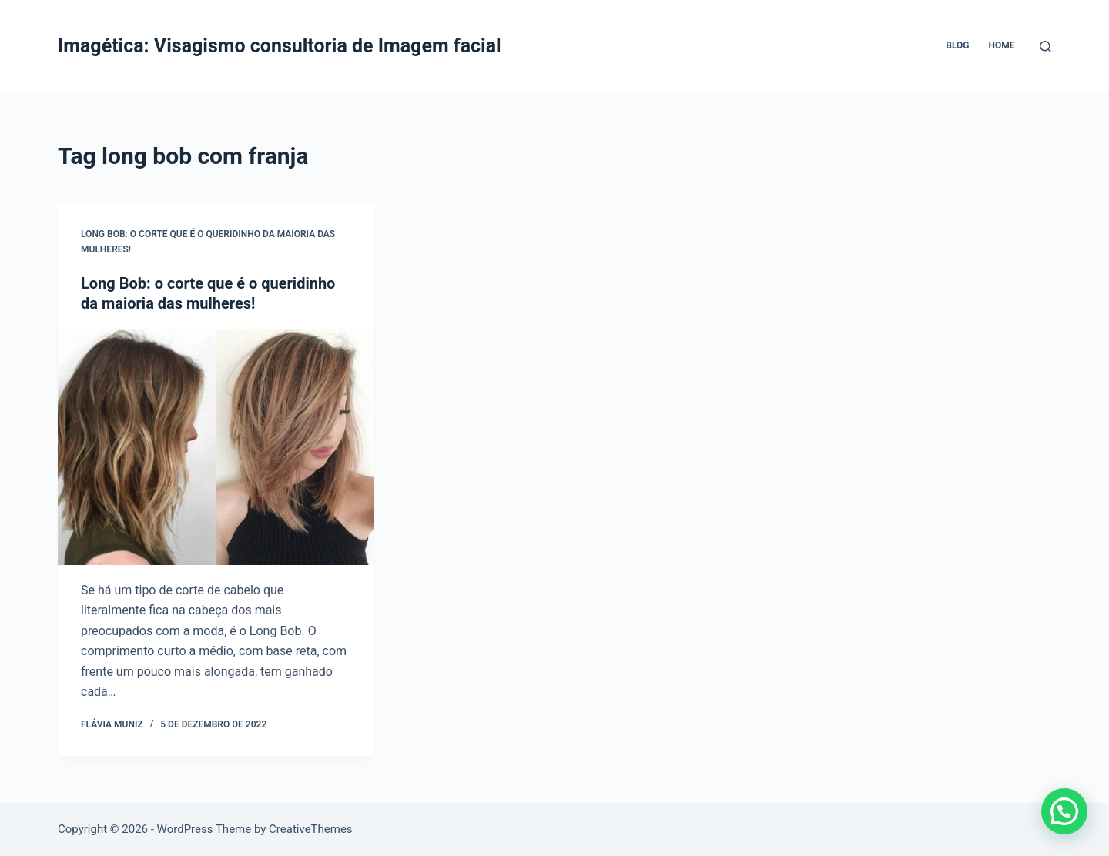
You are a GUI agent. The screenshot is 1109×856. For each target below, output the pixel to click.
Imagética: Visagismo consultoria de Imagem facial (279, 46)
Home (1001, 45)
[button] (1064, 811)
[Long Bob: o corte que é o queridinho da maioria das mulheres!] (216, 447)
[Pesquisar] (1045, 46)
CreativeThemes (311, 829)
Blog (957, 45)
